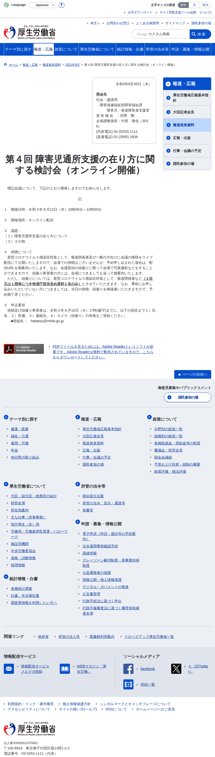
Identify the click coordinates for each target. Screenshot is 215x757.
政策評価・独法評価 (170, 467)
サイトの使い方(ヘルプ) (78, 699)
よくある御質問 (147, 23)
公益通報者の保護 (97, 562)
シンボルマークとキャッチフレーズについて (135, 693)
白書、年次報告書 (25, 585)
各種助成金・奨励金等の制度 (177, 439)
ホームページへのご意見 (155, 699)
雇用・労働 (20, 439)
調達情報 (90, 542)
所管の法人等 (69, 626)
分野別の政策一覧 (168, 425)
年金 (14, 446)
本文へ (95, 23)
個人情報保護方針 (77, 693)
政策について (166, 416)
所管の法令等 (95, 480)
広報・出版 (182, 138)
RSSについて (116, 699)
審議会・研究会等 (168, 446)
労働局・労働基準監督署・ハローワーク (39, 526)
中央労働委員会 (23, 544)
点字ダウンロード (140, 12)
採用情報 (18, 558)
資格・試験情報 (23, 551)
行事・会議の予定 (187, 151)
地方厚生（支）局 (25, 517)
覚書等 (88, 503)
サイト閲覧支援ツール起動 (178, 12)
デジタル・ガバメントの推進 (106, 576)
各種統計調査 (21, 578)
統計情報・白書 (25, 569)
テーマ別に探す (25, 416)
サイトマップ (175, 23)
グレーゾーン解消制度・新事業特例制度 (111, 552)
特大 (206, 5)
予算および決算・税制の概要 (177, 460)
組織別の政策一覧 (168, 432)
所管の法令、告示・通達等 (104, 496)
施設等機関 (20, 536)
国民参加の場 (201, 23)
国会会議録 (163, 453)
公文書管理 (91, 583)
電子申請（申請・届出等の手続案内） (109, 525)
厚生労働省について (29, 480)
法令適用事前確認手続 (100, 535)
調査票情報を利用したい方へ (34, 592)
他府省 (43, 626)
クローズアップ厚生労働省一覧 (149, 626)
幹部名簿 (18, 496)
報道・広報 (184, 83)
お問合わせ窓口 (118, 23)
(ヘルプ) (205, 12)
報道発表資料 (183, 125)
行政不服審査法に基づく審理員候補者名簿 (111, 600)
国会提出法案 (93, 489)
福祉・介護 (20, 432)
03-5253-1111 (33, 743)
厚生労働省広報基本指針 (190, 97)
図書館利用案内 (102, 626)
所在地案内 (20, 503)
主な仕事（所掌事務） (28, 510)
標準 (183, 5)
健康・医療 (20, 425)
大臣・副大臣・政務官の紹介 (34, 489)
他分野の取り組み (25, 453)
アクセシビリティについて (29, 699)
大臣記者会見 (183, 112)
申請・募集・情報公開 (103, 514)
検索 (202, 34)
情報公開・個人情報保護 (102, 569)
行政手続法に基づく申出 (102, 590)
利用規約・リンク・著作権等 (31, 693)
